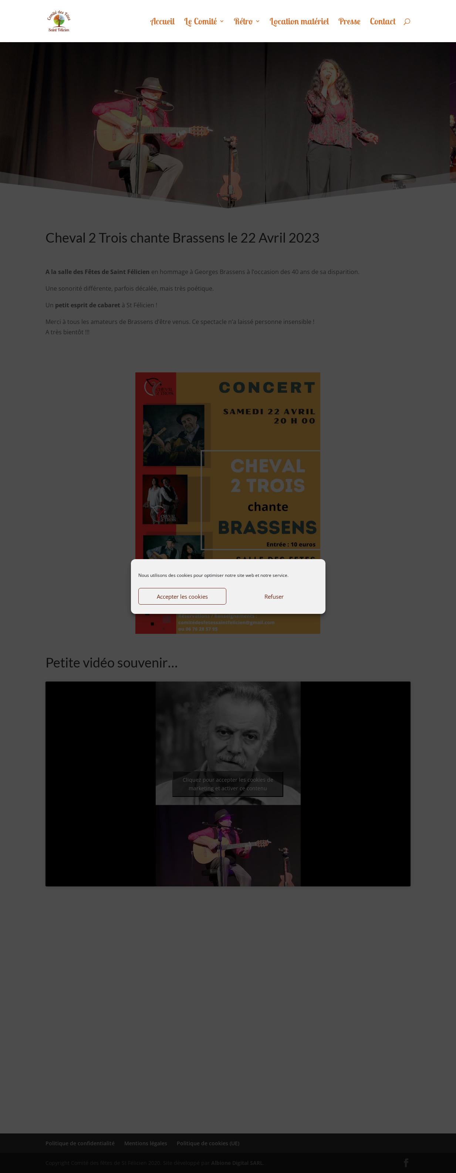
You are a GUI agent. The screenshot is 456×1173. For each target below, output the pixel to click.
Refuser (274, 596)
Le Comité (200, 22)
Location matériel (299, 22)
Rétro (243, 22)
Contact (383, 22)
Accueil (163, 22)
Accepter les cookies (182, 596)
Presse (349, 22)
